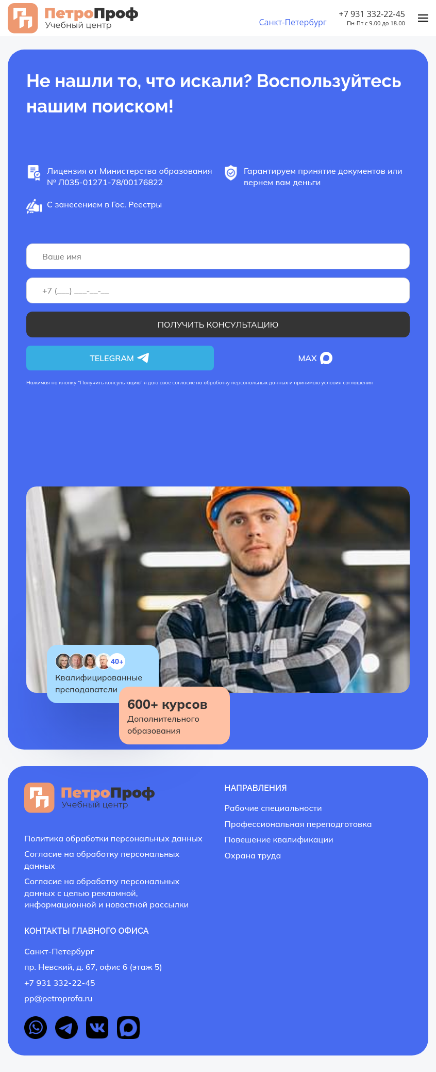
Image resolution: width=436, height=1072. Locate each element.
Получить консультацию (218, 324)
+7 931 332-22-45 (372, 14)
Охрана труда (253, 855)
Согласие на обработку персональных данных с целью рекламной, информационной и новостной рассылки (106, 892)
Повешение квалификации (279, 839)
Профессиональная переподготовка (298, 824)
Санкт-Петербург (292, 22)
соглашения (358, 382)
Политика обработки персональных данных (113, 838)
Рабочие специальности (273, 808)
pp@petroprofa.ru (58, 998)
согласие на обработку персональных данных (230, 382)
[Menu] (423, 18)
